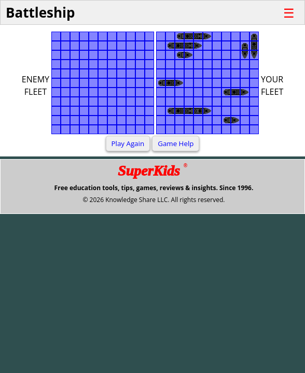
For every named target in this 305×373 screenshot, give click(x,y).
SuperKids (152, 171)
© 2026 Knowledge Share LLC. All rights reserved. (153, 199)
